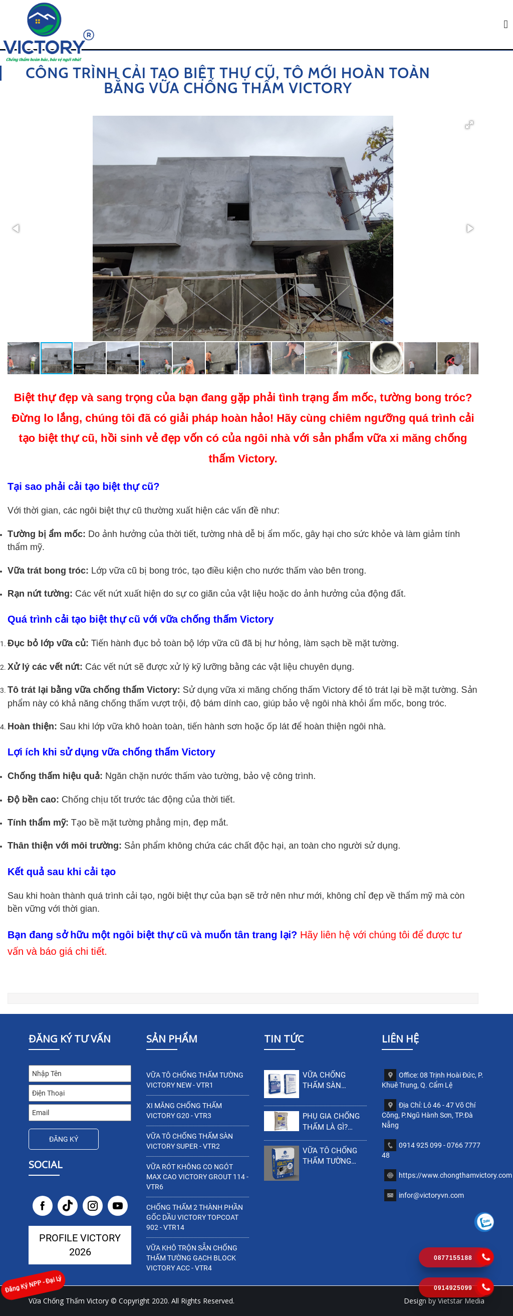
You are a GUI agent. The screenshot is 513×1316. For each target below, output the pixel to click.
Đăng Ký (63, 1139)
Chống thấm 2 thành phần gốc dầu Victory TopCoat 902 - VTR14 (194, 1217)
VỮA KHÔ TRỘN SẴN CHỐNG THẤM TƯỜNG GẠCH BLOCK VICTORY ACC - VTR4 (191, 1258)
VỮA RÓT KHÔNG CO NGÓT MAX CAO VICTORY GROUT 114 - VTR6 (197, 1177)
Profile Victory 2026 (80, 1245)
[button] (469, 125)
